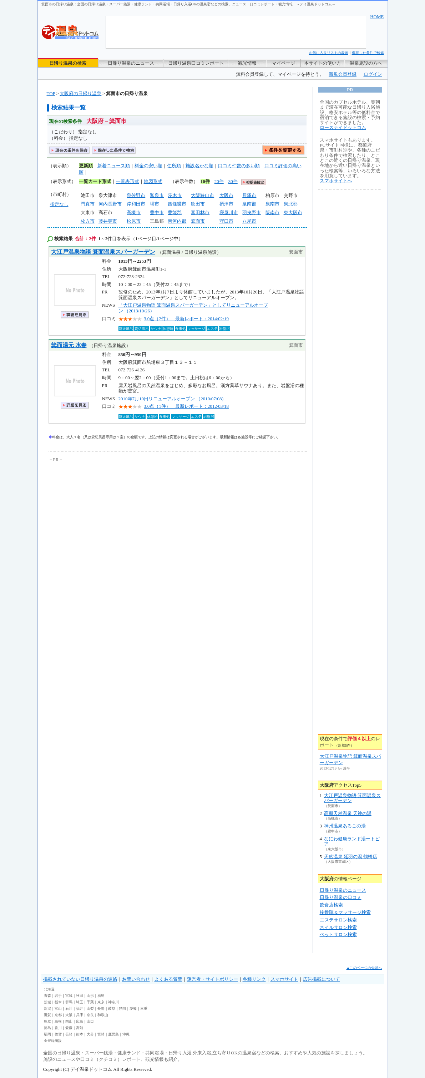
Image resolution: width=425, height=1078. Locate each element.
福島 (101, 996)
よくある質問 (168, 979)
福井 (79, 1008)
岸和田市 (136, 204)
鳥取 (47, 1021)
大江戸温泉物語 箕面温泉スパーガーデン (103, 252)
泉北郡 (291, 204)
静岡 (122, 1008)
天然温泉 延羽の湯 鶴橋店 (351, 856)
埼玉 (79, 1002)
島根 (58, 1021)
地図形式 (153, 181)
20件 (219, 181)
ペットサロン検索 (338, 934)
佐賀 (58, 1034)
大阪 (68, 1015)
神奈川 (113, 1002)
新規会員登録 (342, 74)
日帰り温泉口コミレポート (196, 63)
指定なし (59, 204)
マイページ (283, 63)
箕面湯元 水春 (69, 345)
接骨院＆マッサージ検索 (345, 912)
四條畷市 (177, 204)
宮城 (68, 996)
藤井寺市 (107, 221)
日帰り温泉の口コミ (340, 897)
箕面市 (198, 221)
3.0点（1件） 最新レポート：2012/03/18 (186, 406)
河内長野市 (110, 204)
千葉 (90, 1002)
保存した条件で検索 (368, 53)
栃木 (58, 1002)
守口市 (226, 221)
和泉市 (157, 195)
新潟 (47, 1008)
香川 (58, 1028)
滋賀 (47, 1015)
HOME (377, 16)
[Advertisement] (114, 517)
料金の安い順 (148, 165)
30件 (233, 181)
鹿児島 (113, 1034)
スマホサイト (284, 979)
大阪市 (226, 195)
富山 (58, 1008)
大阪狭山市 (202, 195)
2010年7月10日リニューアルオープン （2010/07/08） (172, 398)
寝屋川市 (228, 212)
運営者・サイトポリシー (212, 979)
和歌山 (102, 1015)
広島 (79, 1021)
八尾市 (249, 221)
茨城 (47, 1002)
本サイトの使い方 (322, 63)
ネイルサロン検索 (338, 927)
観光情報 (247, 63)
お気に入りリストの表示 (328, 53)
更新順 (86, 165)
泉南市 (272, 204)
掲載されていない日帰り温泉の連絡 (80, 979)
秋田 (79, 996)
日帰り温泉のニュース (131, 63)
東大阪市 (293, 212)
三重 (143, 1008)
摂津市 (226, 204)
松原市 (134, 221)
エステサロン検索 (338, 920)
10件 (205, 181)
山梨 (90, 1008)
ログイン (373, 74)
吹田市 (198, 204)
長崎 (68, 1034)
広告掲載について (321, 979)
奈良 (90, 1015)
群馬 (68, 1002)
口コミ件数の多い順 (239, 165)
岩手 (58, 996)
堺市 (154, 204)
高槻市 (134, 212)
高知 (79, 1028)
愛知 (133, 1008)
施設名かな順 (199, 165)
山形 (90, 996)
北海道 (49, 989)
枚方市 (88, 221)
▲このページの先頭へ (364, 968)
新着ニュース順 (113, 165)
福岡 (47, 1034)
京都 (58, 1015)
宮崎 (101, 1034)
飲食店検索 (331, 905)
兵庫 (79, 1015)
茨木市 (175, 195)
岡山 (68, 1021)
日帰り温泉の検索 (67, 63)
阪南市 (272, 212)
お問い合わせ (136, 979)
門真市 (88, 204)
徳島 (47, 1028)
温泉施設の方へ (366, 63)
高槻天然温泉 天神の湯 (347, 813)
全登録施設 (53, 1041)
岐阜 (111, 1008)
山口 (90, 1021)
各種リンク (254, 979)
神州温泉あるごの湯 (345, 826)
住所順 (174, 165)
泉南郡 (249, 204)
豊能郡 (175, 212)
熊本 (79, 1034)
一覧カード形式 (95, 181)
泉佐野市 (136, 195)
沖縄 (126, 1034)
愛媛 (68, 1028)
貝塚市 (249, 195)
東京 (101, 1002)
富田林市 (200, 212)
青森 (47, 996)
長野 (101, 1008)
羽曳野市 (251, 212)
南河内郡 (177, 221)
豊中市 (157, 212)
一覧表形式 (127, 181)
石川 (68, 1008)
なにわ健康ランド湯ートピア (352, 841)
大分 (90, 1034)
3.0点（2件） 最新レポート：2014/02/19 (186, 318)
